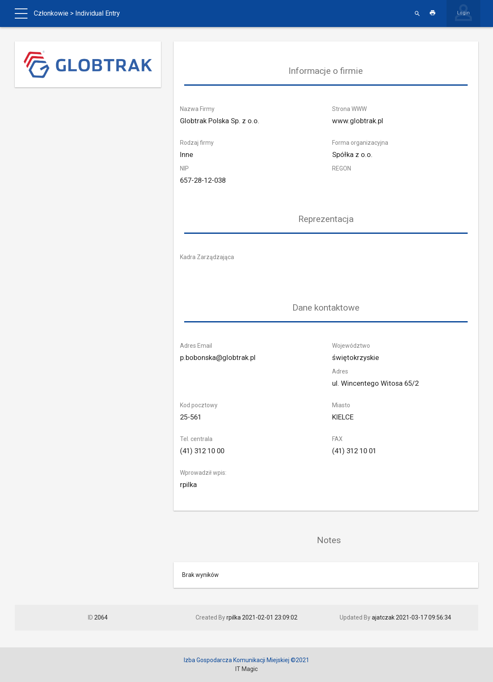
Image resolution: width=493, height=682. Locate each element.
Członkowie (51, 13)
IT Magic (246, 669)
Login (463, 13)
